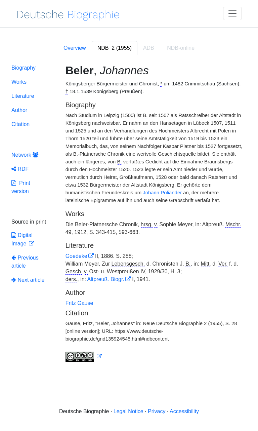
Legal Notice (128, 411)
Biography (23, 68)
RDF (20, 169)
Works (19, 82)
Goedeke (76, 256)
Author (19, 110)
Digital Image (22, 239)
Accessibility (184, 411)
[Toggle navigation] (232, 13)
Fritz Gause (79, 303)
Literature (22, 96)
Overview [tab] (74, 48)
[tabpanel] (129, 214)
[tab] (114, 48)
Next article (27, 280)
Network (24, 155)
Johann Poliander (162, 192)
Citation (20, 124)
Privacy (156, 411)
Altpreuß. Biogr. (105, 279)
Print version (20, 187)
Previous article (25, 262)
